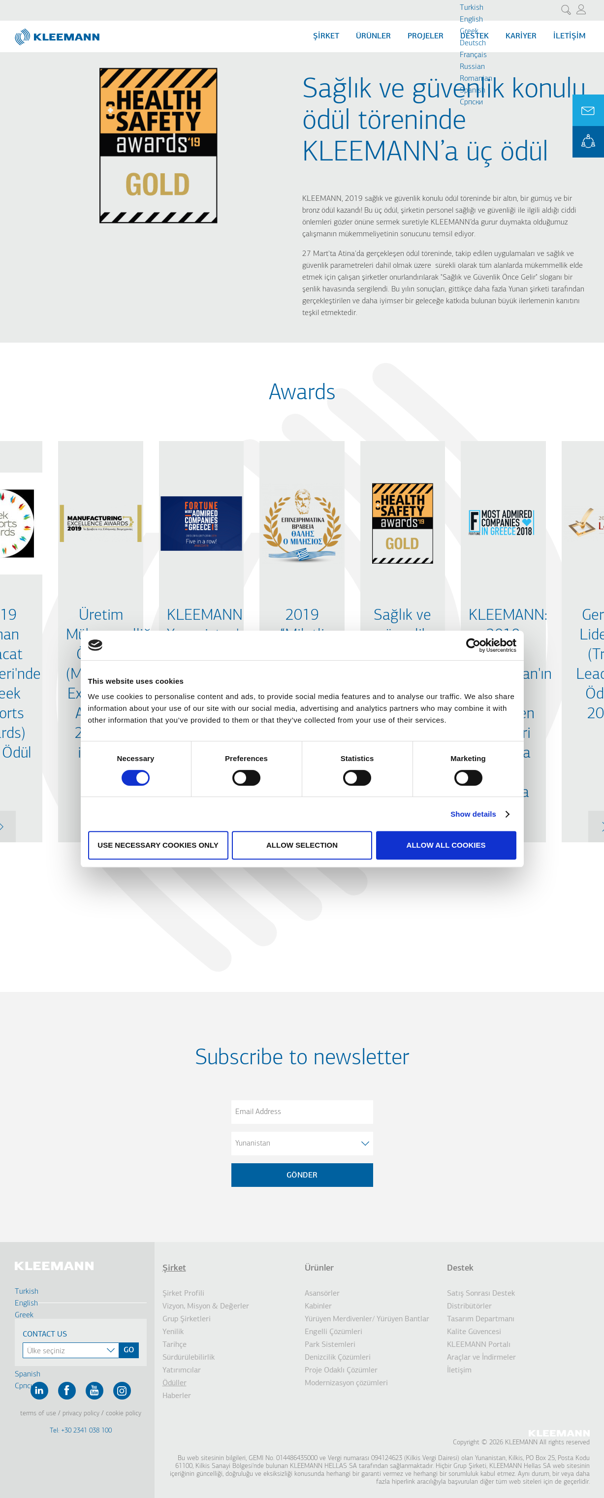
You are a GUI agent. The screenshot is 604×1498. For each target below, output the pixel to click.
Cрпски (471, 102)
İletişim (569, 36)
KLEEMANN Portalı (478, 1345)
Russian (472, 67)
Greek (469, 31)
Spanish (472, 91)
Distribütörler (469, 1306)
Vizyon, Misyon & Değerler (205, 1306)
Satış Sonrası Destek (481, 1294)
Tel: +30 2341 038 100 (81, 1430)
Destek (460, 1268)
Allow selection (302, 845)
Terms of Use (38, 1413)
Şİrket (326, 36)
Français (473, 55)
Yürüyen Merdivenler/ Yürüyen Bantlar (367, 1319)
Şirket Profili (183, 1294)
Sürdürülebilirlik (188, 1358)
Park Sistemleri (330, 1345)
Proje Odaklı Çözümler (341, 1370)
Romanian (476, 79)
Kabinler (318, 1306)
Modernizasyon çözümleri (346, 1383)
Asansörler (322, 1294)
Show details (473, 814)
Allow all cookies (446, 845)
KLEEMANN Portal (588, 142)
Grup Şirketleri (186, 1319)
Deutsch (473, 43)
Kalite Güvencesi (474, 1332)
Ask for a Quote (588, 110)
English (471, 20)
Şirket (174, 1268)
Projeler (426, 36)
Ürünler (373, 36)
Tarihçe (174, 1345)
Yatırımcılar (181, 1370)
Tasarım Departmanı (480, 1319)
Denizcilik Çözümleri (338, 1358)
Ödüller (174, 1383)
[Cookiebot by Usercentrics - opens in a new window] (473, 645)
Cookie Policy (123, 1413)
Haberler (176, 1396)
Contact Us (45, 1335)
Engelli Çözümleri (333, 1332)
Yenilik (173, 1332)
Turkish (471, 8)
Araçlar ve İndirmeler (481, 1358)
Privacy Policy (81, 1413)
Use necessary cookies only (157, 845)
